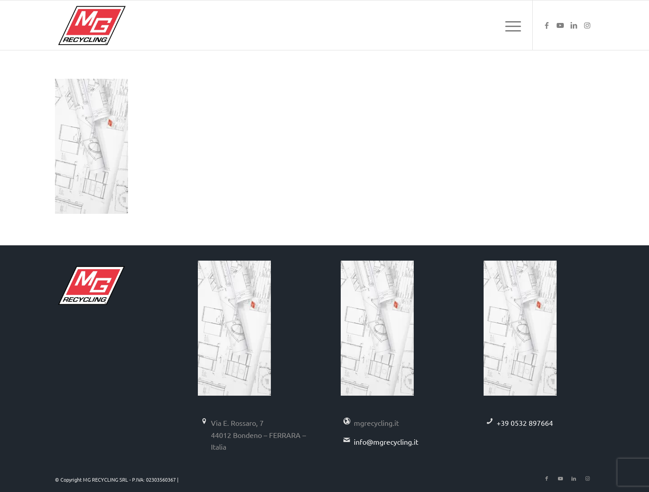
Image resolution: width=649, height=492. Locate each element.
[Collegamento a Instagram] (587, 25)
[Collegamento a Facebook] (546, 25)
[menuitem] (510, 25)
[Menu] (510, 25)
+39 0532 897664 (525, 422)
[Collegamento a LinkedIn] (573, 25)
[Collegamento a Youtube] (560, 25)
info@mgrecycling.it (386, 441)
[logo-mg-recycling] (92, 25)
